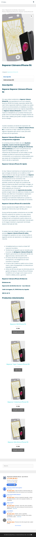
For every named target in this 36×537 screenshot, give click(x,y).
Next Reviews (18, 525)
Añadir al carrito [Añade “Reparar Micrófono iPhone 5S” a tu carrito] (18, 450)
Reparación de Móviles (12, 10)
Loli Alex (9, 519)
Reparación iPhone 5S (12, 11)
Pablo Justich (10, 502)
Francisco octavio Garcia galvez (14, 487)
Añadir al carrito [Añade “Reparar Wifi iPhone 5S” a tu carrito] (18, 332)
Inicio (3, 10)
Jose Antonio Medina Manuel (13, 494)
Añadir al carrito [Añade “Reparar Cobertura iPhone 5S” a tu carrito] (18, 410)
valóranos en (11, 484)
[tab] (18, 76)
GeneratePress (20, 534)
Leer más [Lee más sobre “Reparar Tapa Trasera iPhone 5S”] (18, 370)
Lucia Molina (10, 510)
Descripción (7, 77)
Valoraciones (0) (8, 80)
